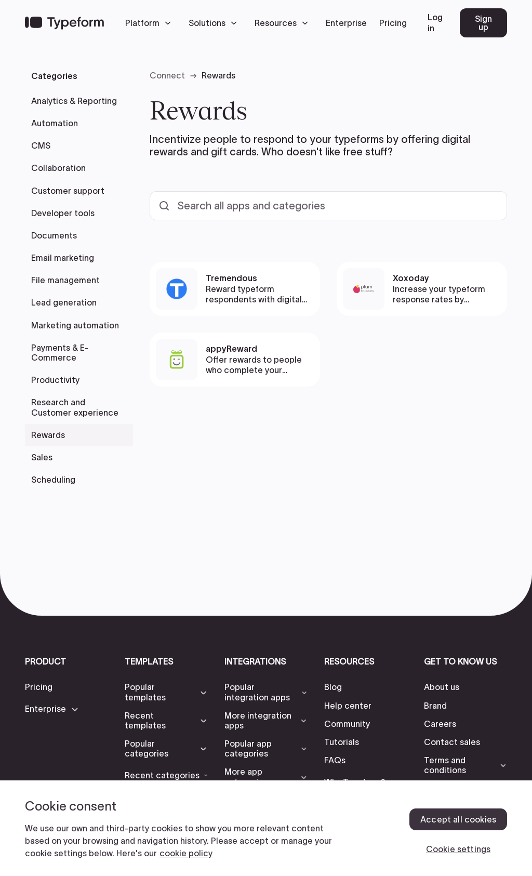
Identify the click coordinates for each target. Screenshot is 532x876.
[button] (150, 23)
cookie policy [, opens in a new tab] (185, 853)
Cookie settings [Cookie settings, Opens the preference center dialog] (458, 849)
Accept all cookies (458, 819)
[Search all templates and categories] (328, 205)
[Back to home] (64, 23)
